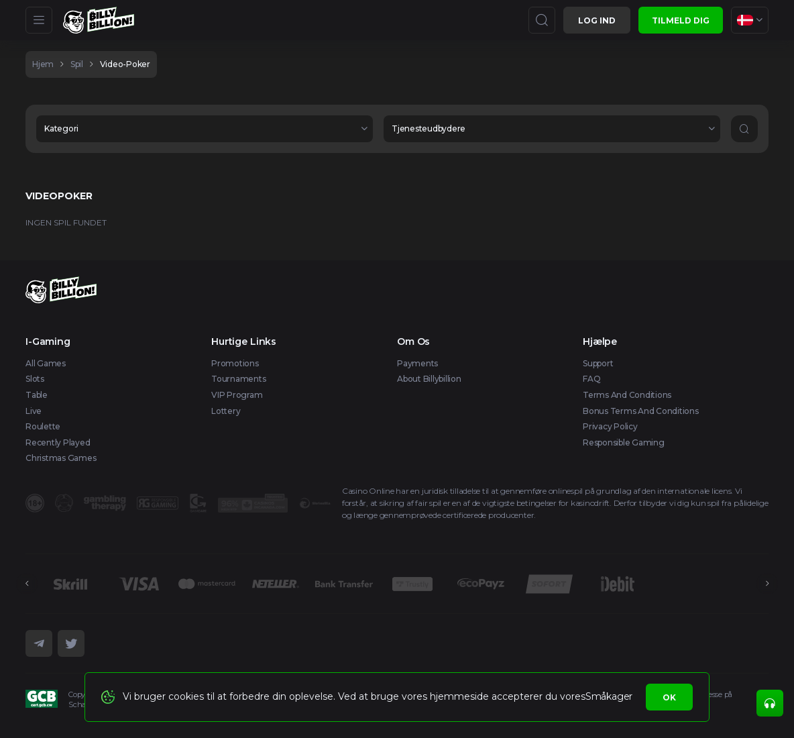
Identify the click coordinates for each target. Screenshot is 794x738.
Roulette (42, 426)
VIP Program (236, 395)
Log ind (597, 20)
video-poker (125, 64)
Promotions (235, 363)
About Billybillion (429, 379)
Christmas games (60, 458)
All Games (45, 363)
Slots (34, 379)
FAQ (591, 379)
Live (33, 411)
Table (36, 395)
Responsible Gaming (624, 442)
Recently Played (57, 442)
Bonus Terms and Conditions (641, 411)
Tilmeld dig (681, 20)
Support (598, 363)
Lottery (225, 411)
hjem (43, 64)
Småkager (608, 696)
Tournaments (238, 379)
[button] (204, 128)
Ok (669, 697)
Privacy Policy (610, 426)
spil (76, 64)
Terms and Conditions (627, 395)
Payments (417, 363)
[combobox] (750, 20)
